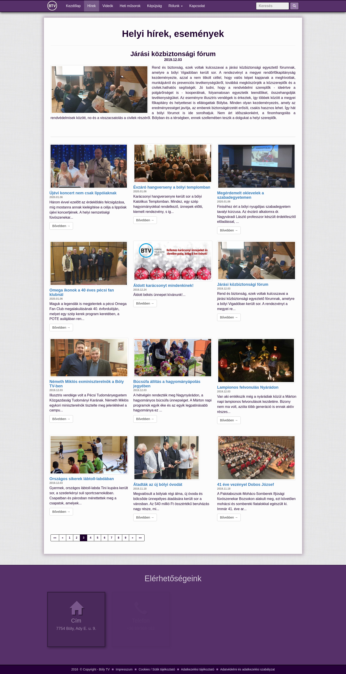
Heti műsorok (130, 6)
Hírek (91, 6)
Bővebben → (61, 226)
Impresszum (124, 669)
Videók (107, 6)
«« (54, 537)
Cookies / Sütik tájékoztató (157, 669)
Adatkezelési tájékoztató (197, 669)
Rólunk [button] (176, 6)
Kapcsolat (197, 6)
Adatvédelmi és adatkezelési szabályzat (247, 669)
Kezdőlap (75, 6)
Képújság (154, 6)
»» (140, 537)
